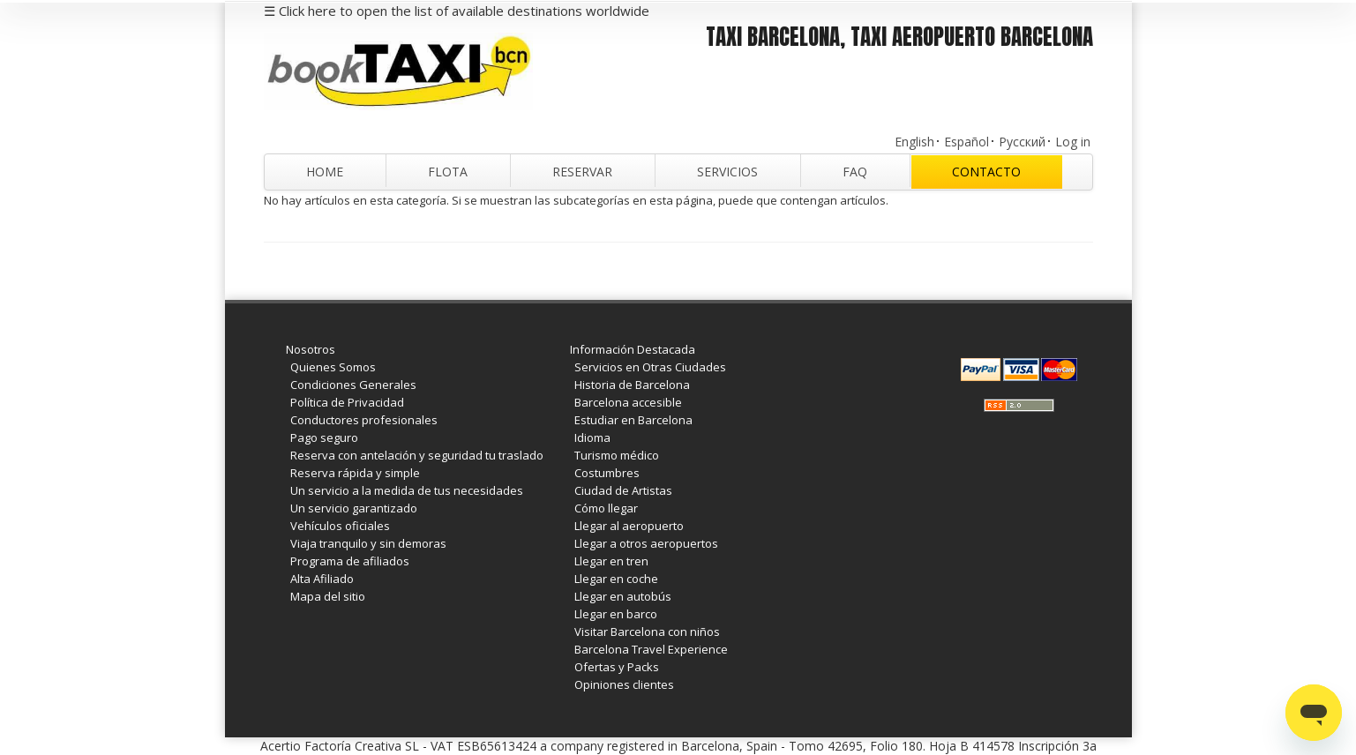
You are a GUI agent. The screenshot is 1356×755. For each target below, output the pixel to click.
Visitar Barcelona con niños (647, 631)
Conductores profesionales (364, 420)
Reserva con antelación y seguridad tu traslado (416, 455)
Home (324, 171)
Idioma (592, 437)
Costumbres (607, 473)
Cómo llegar (606, 508)
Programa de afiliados (349, 561)
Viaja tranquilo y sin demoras (368, 543)
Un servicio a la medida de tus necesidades (406, 490)
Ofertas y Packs (616, 667)
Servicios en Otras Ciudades (650, 367)
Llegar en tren (611, 561)
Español (966, 141)
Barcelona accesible (628, 402)
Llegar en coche (616, 579)
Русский (1022, 141)
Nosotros (310, 349)
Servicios (727, 171)
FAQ (855, 171)
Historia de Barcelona (632, 384)
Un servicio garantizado (353, 508)
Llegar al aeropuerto (629, 526)
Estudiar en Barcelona (633, 420)
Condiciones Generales (353, 384)
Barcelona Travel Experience (651, 649)
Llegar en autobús (622, 596)
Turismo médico (616, 455)
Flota (448, 171)
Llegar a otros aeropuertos (646, 543)
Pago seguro (324, 437)
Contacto (986, 171)
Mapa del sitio (327, 596)
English (914, 141)
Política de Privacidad (347, 402)
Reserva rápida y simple (355, 473)
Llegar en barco (615, 614)
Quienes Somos (333, 367)
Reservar (582, 171)
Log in (1072, 141)
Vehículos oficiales (340, 526)
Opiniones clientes (624, 684)
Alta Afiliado (322, 579)
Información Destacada (632, 349)
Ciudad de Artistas (623, 490)
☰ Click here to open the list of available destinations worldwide (456, 10)
